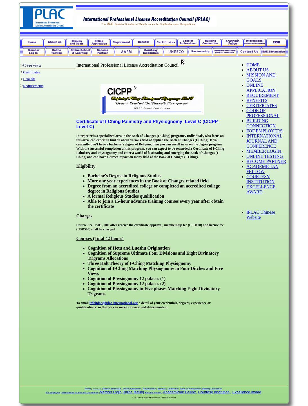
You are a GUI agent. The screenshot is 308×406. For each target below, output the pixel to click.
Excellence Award (246, 392)
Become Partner (153, 392)
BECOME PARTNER (266, 161)
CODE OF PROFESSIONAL (262, 113)
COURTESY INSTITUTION (260, 179)
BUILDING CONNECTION (261, 123)
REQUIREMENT (262, 95)
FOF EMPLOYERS (264, 130)
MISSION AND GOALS (261, 77)
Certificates (31, 72)
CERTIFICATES (261, 105)
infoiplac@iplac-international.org (114, 303)
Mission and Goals (112, 388)
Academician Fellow (179, 392)
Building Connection (212, 388)
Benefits (29, 79)
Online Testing (133, 392)
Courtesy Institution (213, 392)
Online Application (132, 388)
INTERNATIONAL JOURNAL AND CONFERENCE (264, 141)
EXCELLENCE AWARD (260, 189)
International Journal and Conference (80, 392)
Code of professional (190, 388)
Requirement (149, 388)
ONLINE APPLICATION (260, 88)
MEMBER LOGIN (264, 151)
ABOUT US (257, 69)
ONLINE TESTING (265, 156)
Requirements (33, 86)
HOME (253, 64)
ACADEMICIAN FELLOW (262, 169)
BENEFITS (256, 100)
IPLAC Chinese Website (260, 215)
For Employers (53, 392)
